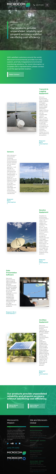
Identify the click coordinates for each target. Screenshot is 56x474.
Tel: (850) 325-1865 (34, 456)
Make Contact (14, 74)
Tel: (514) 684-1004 (34, 445)
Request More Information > (43, 143)
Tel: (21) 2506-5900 (34, 469)
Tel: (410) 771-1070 (34, 435)
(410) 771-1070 (13, 448)
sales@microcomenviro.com (39, 437)
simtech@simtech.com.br (39, 471)
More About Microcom (34, 406)
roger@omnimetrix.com (38, 447)
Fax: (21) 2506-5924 (42, 469)
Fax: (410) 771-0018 (42, 435)
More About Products (13, 406)
